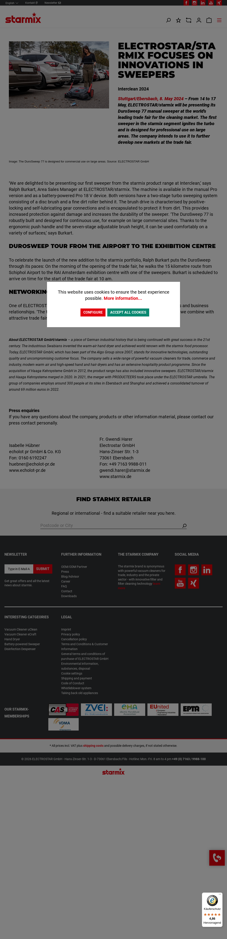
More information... (123, 298)
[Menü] (220, 895)
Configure (93, 312)
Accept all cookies (128, 312)
